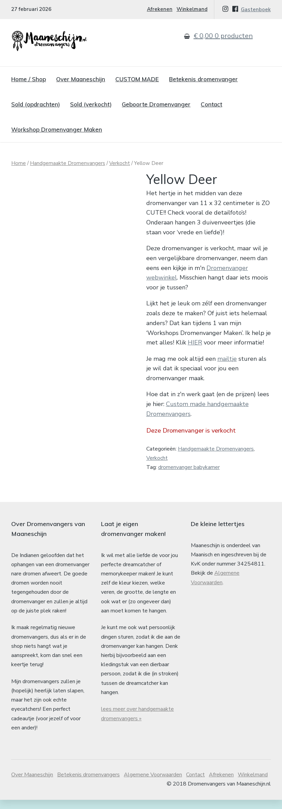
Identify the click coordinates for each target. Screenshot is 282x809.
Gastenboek (256, 9)
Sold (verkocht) (91, 104)
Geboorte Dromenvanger (156, 104)
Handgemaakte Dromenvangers (67, 163)
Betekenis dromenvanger (203, 79)
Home (18, 163)
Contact (211, 104)
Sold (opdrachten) (35, 104)
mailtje (227, 359)
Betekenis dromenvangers (88, 774)
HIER (195, 342)
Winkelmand (192, 9)
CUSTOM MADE (137, 79)
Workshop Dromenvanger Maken (56, 129)
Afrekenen (159, 9)
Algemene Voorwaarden (153, 774)
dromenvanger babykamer (189, 467)
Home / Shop (28, 79)
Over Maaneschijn (80, 79)
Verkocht (119, 163)
